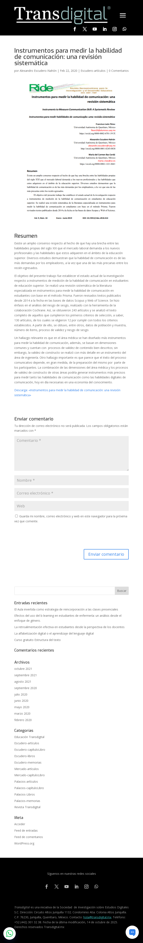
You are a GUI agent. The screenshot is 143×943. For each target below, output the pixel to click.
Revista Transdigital (27, 807)
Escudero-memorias (27, 762)
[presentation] (45, 537)
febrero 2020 (23, 720)
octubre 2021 (23, 669)
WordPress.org (24, 843)
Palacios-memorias (27, 801)
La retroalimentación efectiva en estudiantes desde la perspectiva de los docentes (69, 627)
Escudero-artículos (93, 71)
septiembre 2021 (25, 675)
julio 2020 (20, 694)
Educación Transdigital (29, 737)
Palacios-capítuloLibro (29, 788)
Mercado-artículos (26, 769)
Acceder (19, 824)
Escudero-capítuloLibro (29, 750)
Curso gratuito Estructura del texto (37, 640)
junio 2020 (21, 701)
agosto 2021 (22, 681)
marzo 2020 (22, 713)
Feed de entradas (26, 830)
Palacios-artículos (26, 781)
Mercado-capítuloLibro (29, 775)
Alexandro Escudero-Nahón (38, 71)
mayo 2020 (21, 707)
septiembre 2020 (25, 688)
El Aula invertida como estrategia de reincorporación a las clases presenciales (66, 609)
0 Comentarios (119, 71)
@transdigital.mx (100, 917)
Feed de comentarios (28, 837)
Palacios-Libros (24, 794)
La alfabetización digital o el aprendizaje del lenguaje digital (54, 633)
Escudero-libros (24, 756)
